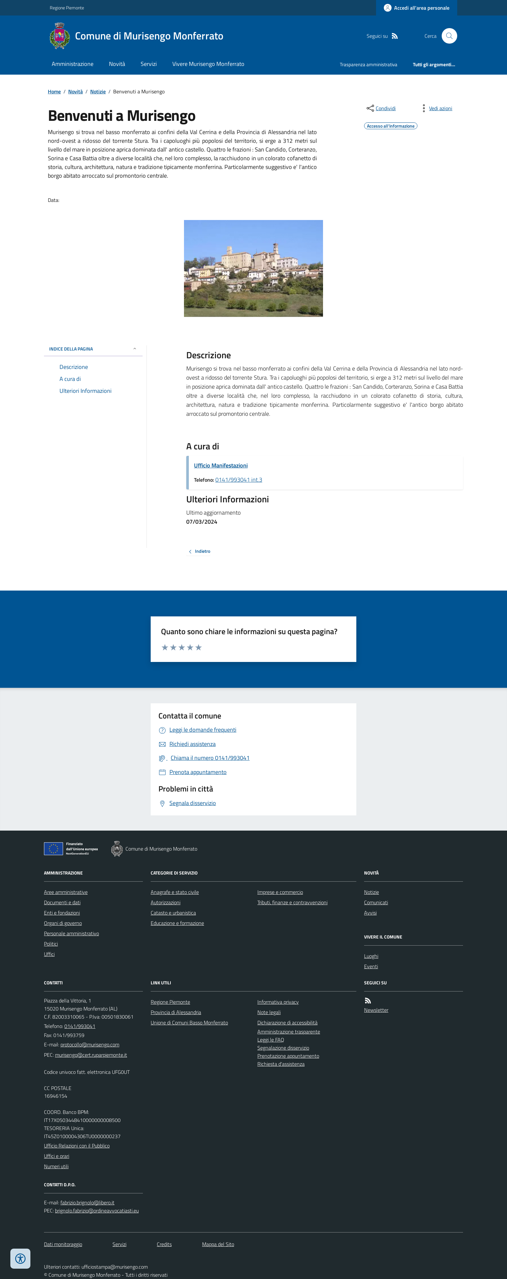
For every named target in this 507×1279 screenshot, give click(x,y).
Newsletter (376, 1010)
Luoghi (371, 956)
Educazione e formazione (177, 923)
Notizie (98, 91)
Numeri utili (56, 1166)
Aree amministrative (66, 892)
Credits (164, 1244)
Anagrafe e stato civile (175, 892)
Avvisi (370, 913)
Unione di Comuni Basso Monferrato (189, 1022)
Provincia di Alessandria (176, 1012)
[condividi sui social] (380, 108)
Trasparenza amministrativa (368, 64)
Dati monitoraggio (63, 1244)
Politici (51, 944)
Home (54, 91)
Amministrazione (72, 63)
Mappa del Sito (218, 1244)
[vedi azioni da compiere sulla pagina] (435, 108)
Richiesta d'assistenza (281, 1064)
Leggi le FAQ (270, 1039)
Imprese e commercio (280, 892)
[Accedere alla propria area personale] (416, 8)
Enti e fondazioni (62, 913)
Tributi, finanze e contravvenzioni (292, 902)
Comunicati (376, 902)
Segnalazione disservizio (283, 1048)
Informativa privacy (278, 1002)
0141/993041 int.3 (238, 479)
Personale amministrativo (71, 933)
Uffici (49, 954)
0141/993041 (79, 1026)
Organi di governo (63, 923)
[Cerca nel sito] (447, 36)
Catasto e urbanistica (173, 913)
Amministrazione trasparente (288, 1031)
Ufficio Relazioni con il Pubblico (77, 1145)
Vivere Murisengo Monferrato (208, 63)
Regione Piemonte (67, 7)
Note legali (269, 1012)
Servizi (149, 63)
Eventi (371, 966)
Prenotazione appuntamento (288, 1056)
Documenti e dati (62, 902)
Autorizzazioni (165, 902)
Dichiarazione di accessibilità (287, 1022)
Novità (117, 63)
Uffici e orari (56, 1156)
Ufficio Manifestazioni (221, 465)
